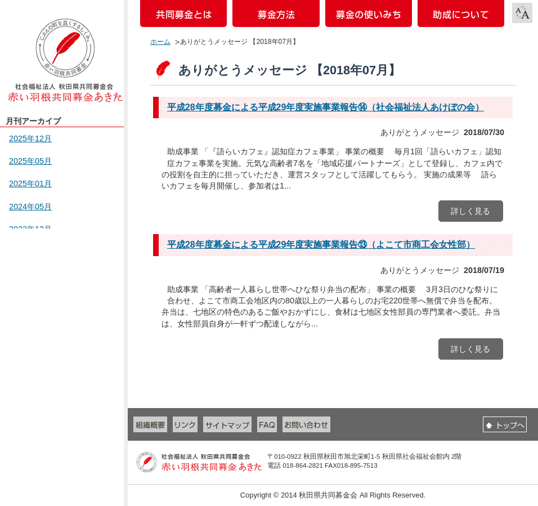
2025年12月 (30, 138)
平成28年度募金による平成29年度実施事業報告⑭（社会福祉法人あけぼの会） (325, 107)
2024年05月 (30, 206)
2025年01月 (30, 183)
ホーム (160, 42)
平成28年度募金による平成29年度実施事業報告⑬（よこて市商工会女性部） (321, 244)
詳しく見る (470, 211)
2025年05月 (30, 160)
